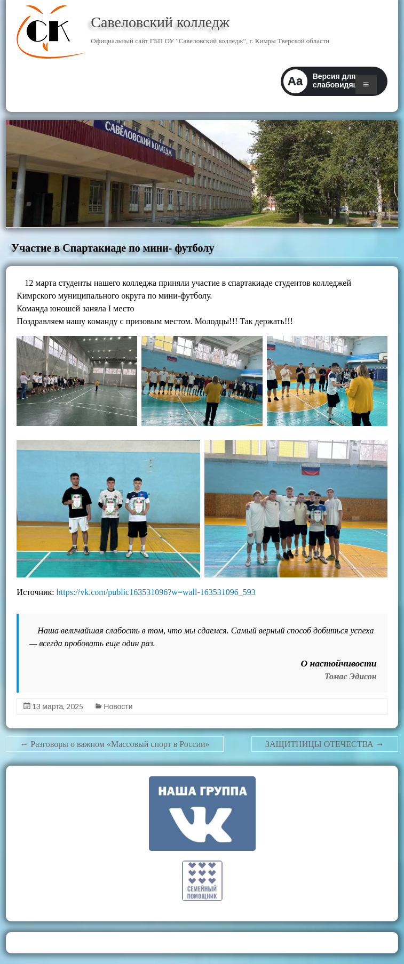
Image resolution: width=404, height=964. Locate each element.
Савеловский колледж (160, 22)
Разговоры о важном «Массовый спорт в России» (114, 744)
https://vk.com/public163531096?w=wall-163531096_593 (156, 592)
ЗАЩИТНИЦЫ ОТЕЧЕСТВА (324, 744)
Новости (118, 706)
